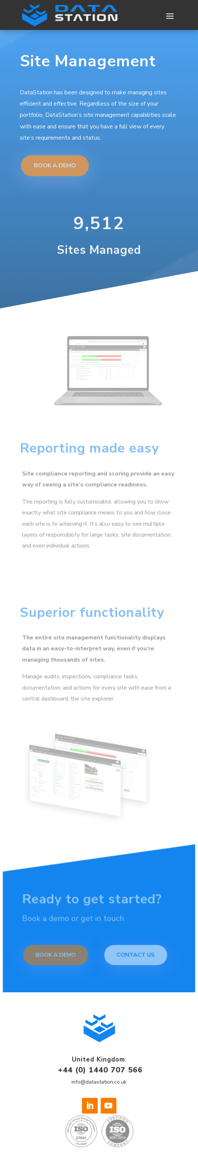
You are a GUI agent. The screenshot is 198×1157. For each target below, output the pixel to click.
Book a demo (56, 955)
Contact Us (135, 955)
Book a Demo (55, 161)
